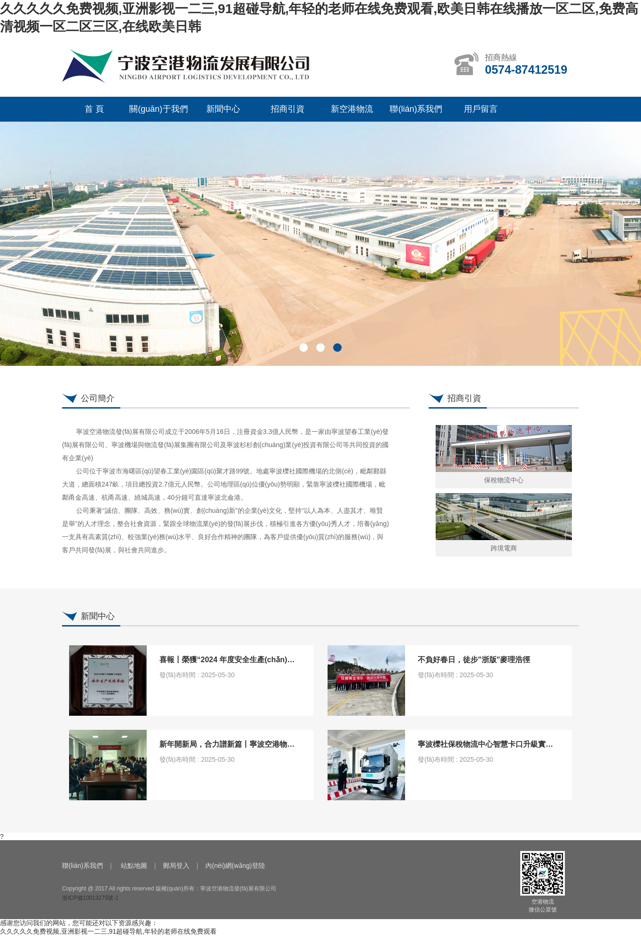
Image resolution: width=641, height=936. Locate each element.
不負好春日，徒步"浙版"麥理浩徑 (474, 660)
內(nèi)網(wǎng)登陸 (235, 865)
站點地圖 (134, 865)
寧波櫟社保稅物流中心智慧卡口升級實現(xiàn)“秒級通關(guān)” (526, 744)
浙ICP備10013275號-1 (90, 898)
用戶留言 (481, 109)
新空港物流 (352, 109)
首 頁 (94, 109)
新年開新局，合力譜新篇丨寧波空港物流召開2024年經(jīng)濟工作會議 (278, 744)
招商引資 (288, 109)
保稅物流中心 (504, 480)
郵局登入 (176, 865)
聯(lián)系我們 (416, 109)
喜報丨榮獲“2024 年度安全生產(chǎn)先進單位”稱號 (247, 660)
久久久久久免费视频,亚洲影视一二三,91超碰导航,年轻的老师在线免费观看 (108, 931)
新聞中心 (223, 109)
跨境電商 (504, 548)
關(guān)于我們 (158, 109)
